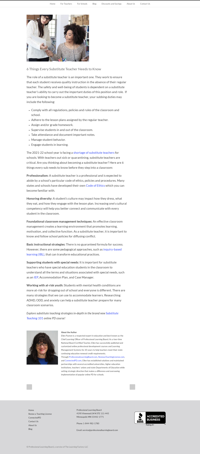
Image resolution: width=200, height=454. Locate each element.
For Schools (82, 3)
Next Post (132, 387)
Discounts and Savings (112, 3)
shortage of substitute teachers (93, 152)
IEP (36, 277)
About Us (131, 3)
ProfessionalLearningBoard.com (83, 357)
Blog (94, 3)
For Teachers (66, 3)
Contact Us (145, 3)
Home (52, 3)
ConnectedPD (34, 417)
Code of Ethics (95, 185)
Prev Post (29, 387)
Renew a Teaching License (40, 414)
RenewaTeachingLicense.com (111, 357)
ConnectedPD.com (73, 360)
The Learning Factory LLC (76, 447)
